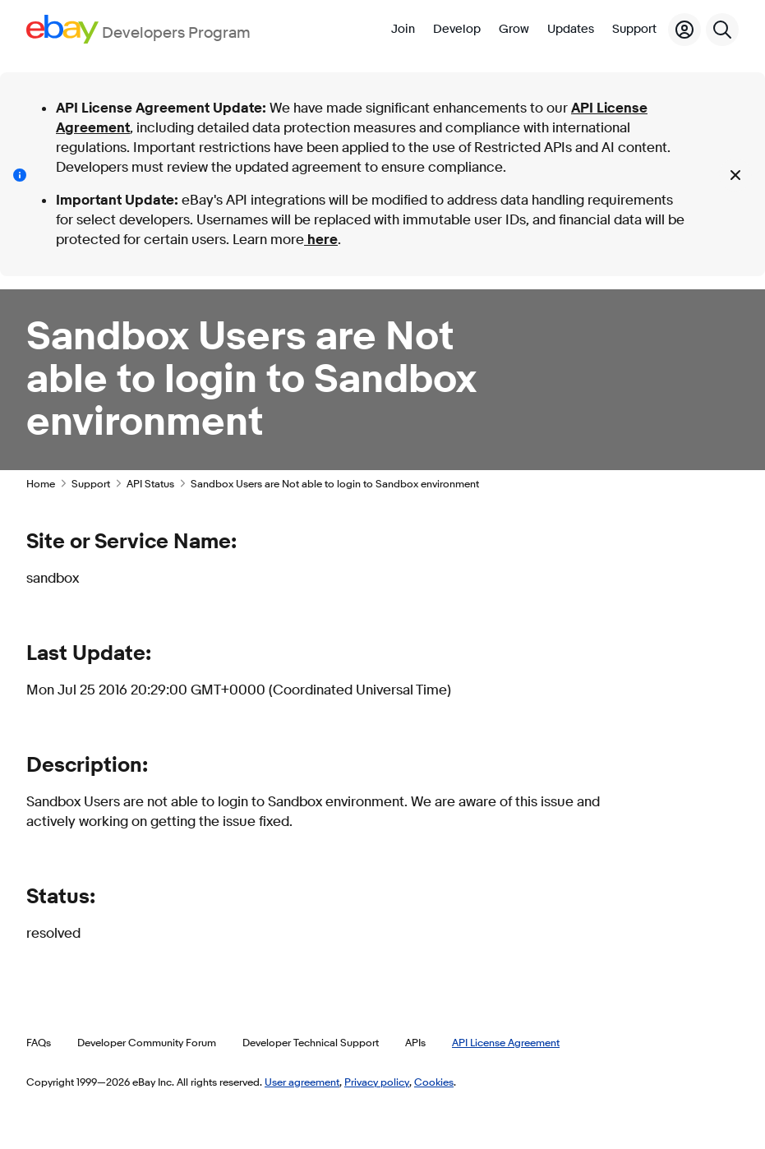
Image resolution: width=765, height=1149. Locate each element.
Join (403, 29)
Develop (457, 29)
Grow (514, 29)
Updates (570, 29)
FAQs (38, 1042)
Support (634, 29)
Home (40, 483)
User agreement (302, 1081)
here (321, 239)
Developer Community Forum (146, 1042)
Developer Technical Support (310, 1042)
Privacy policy (376, 1081)
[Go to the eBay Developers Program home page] (138, 29)
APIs (415, 1042)
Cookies (434, 1081)
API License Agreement (506, 1042)
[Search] (722, 29)
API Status (150, 483)
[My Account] (684, 29)
